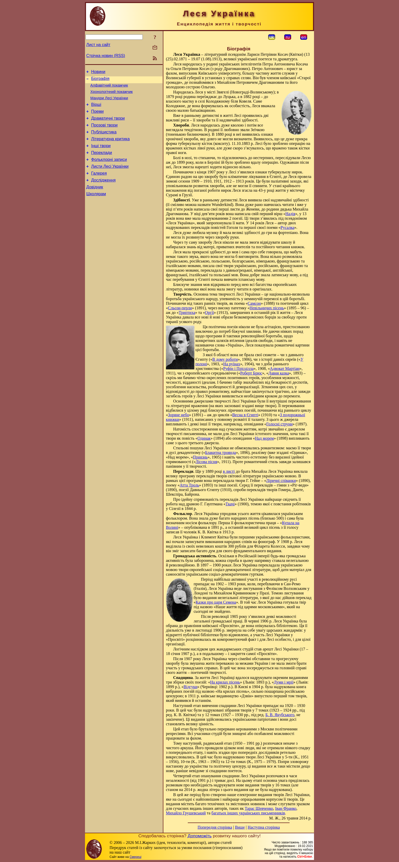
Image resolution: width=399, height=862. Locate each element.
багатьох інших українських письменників (248, 813)
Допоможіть (199, 835)
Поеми (97, 117)
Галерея (99, 185)
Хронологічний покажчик (111, 95)
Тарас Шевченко (259, 808)
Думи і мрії (283, 682)
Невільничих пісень (267, 308)
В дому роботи (225, 359)
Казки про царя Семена (216, 602)
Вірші (96, 109)
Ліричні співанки (281, 480)
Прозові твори (104, 132)
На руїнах (231, 364)
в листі (229, 471)
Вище (240, 827)
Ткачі (230, 504)
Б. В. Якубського (279, 715)
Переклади (101, 162)
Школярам (96, 208)
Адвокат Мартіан (285, 368)
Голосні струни (279, 424)
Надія (290, 214)
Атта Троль (189, 485)
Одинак (203, 438)
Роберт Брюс (251, 373)
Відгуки (190, 687)
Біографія (100, 80)
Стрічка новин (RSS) (105, 55)
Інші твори (101, 155)
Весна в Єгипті (245, 415)
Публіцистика (104, 139)
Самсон (254, 303)
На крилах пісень (225, 682)
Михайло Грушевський (186, 813)
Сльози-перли (180, 308)
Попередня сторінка (214, 827)
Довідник (94, 201)
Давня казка (278, 373)
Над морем (264, 438)
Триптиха (187, 312)
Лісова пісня (206, 462)
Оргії (209, 312)
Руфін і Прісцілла (238, 368)
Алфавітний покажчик (109, 88)
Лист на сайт (98, 45)
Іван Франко (285, 808)
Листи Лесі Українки (110, 178)
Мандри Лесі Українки (109, 102)
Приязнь (200, 457)
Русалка (287, 227)
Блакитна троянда (220, 452)
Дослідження (103, 193)
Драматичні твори (108, 124)
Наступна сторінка (264, 827)
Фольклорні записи (109, 170)
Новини (98, 72)
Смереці (135, 857)
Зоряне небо (178, 415)
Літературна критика (110, 147)
